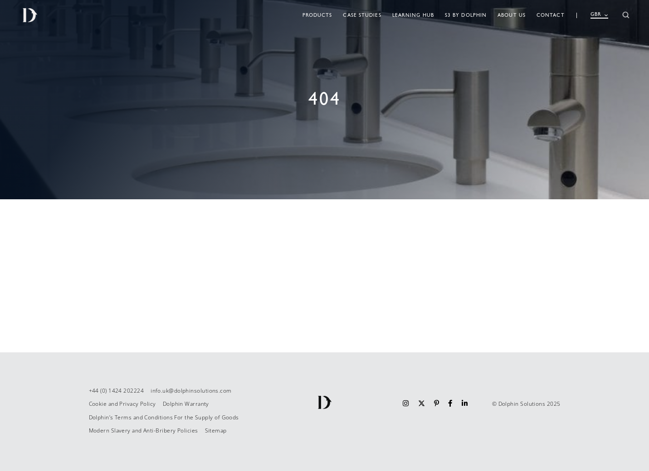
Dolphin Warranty (186, 404)
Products (317, 15)
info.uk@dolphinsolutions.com (191, 390)
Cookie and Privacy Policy (122, 404)
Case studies (362, 15)
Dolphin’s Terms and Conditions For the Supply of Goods (164, 417)
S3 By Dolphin (466, 15)
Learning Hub (413, 15)
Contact (551, 15)
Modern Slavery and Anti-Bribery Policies (143, 430)
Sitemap (216, 430)
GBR (599, 14)
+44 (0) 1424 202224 (116, 390)
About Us (512, 15)
